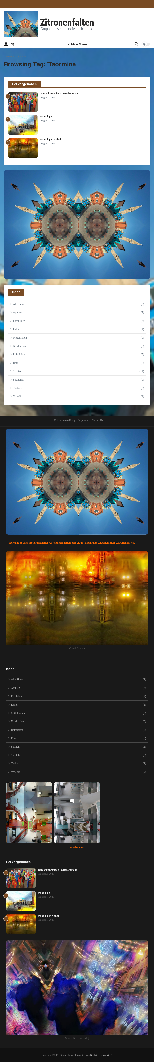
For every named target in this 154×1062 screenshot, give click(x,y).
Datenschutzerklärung (64, 420)
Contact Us (97, 420)
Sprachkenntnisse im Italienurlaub (59, 93)
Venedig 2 (46, 116)
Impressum (83, 420)
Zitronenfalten (67, 22)
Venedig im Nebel (50, 139)
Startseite (9, 56)
